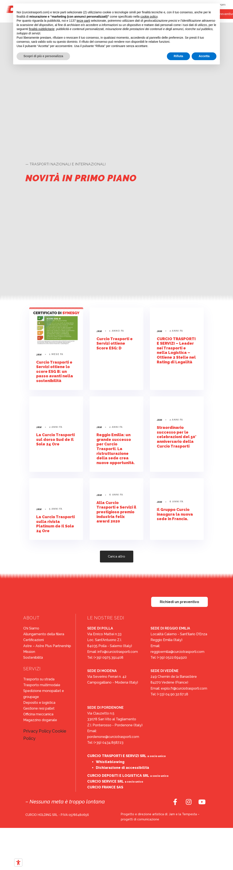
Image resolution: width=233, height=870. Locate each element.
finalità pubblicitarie (41, 29)
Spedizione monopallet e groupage (43, 694)
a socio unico (156, 756)
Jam (39, 354)
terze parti (83, 20)
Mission (29, 652)
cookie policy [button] (148, 16)
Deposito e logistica (39, 703)
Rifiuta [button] (178, 56)
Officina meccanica (38, 714)
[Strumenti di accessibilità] (18, 862)
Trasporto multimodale (41, 685)
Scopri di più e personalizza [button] (43, 56)
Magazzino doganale (40, 720)
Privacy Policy (37, 731)
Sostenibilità (33, 657)
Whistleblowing (110, 762)
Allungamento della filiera (43, 634)
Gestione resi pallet (38, 708)
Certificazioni (33, 640)
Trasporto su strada (38, 679)
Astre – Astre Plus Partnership (47, 646)
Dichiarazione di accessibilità (122, 768)
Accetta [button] (204, 56)
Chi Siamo (31, 628)
